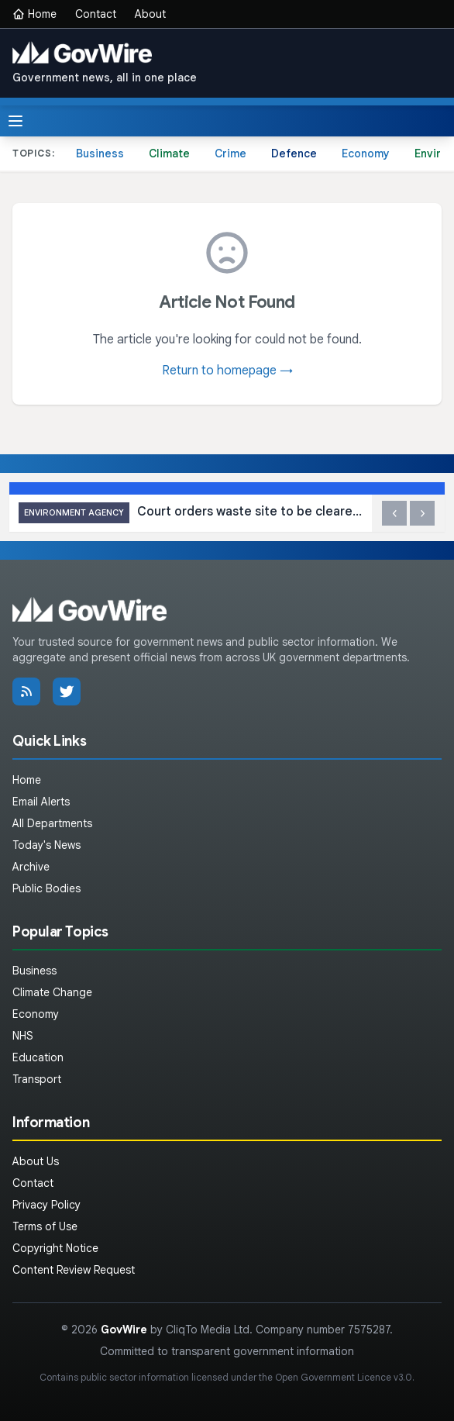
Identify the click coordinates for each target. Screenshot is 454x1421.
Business (100, 153)
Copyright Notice (55, 1248)
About (150, 14)
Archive (31, 867)
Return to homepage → (227, 370)
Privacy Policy (46, 1205)
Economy (366, 153)
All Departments (52, 823)
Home (34, 14)
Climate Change (52, 992)
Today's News (46, 845)
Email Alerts (41, 802)
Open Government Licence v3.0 (343, 1377)
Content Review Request (73, 1270)
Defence (294, 153)
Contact (95, 14)
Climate (169, 153)
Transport (36, 1079)
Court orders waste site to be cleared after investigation (191, 512)
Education (38, 1057)
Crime (230, 153)
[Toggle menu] (15, 120)
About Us (35, 1161)
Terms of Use (44, 1226)
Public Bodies (46, 888)
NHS (22, 1036)
